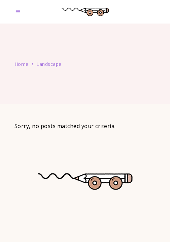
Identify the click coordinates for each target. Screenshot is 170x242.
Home (21, 64)
